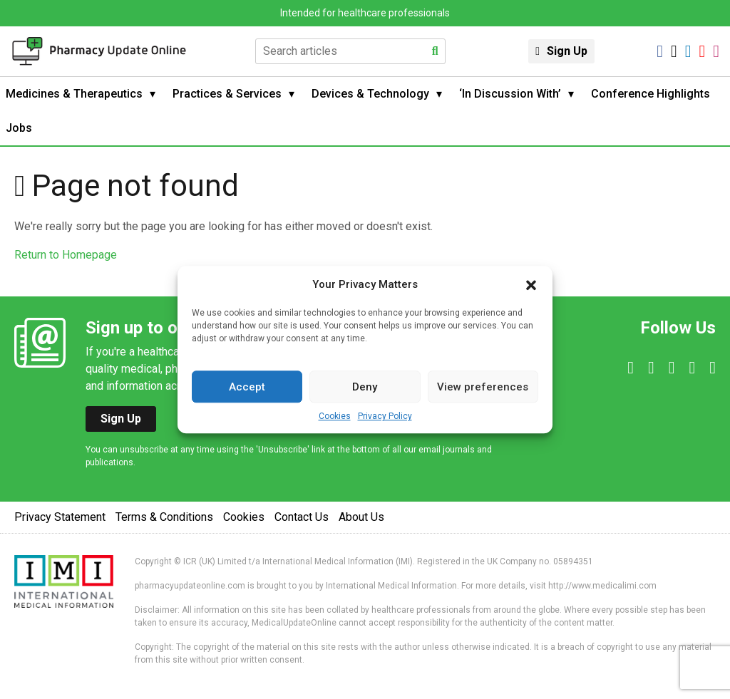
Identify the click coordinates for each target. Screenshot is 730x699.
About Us (361, 517)
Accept (247, 386)
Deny (364, 386)
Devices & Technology (370, 93)
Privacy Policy (385, 416)
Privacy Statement (60, 517)
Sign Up (567, 51)
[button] (531, 284)
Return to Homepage (65, 255)
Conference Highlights (650, 93)
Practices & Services (227, 93)
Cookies (335, 416)
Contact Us (301, 517)
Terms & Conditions (164, 517)
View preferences (482, 386)
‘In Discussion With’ (510, 93)
